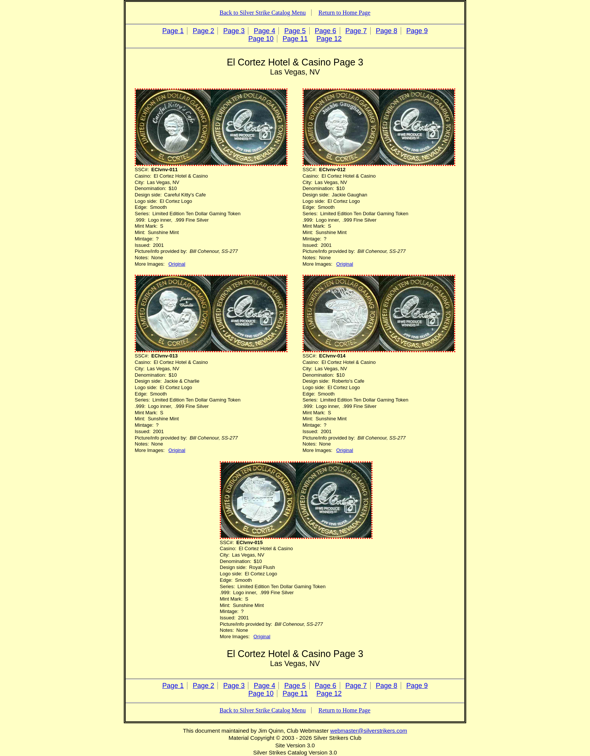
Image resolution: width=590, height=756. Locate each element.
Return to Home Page (344, 12)
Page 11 (295, 39)
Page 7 (356, 31)
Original (177, 264)
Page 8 (386, 31)
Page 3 (234, 31)
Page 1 (173, 31)
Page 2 (203, 31)
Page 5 (295, 31)
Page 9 (417, 31)
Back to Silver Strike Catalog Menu (263, 12)
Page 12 (329, 39)
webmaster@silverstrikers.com (368, 730)
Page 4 (264, 31)
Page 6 (325, 31)
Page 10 (261, 39)
